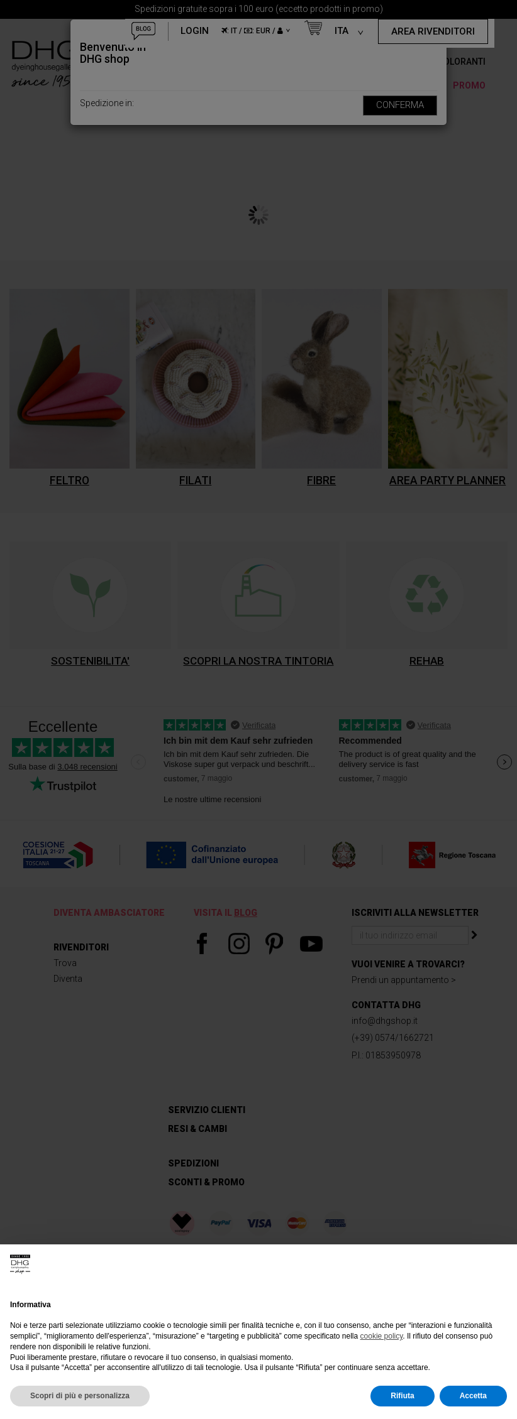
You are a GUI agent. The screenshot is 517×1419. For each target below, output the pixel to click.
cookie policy (381, 1336)
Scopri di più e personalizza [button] (80, 1395)
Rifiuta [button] (402, 1395)
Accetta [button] (473, 1395)
